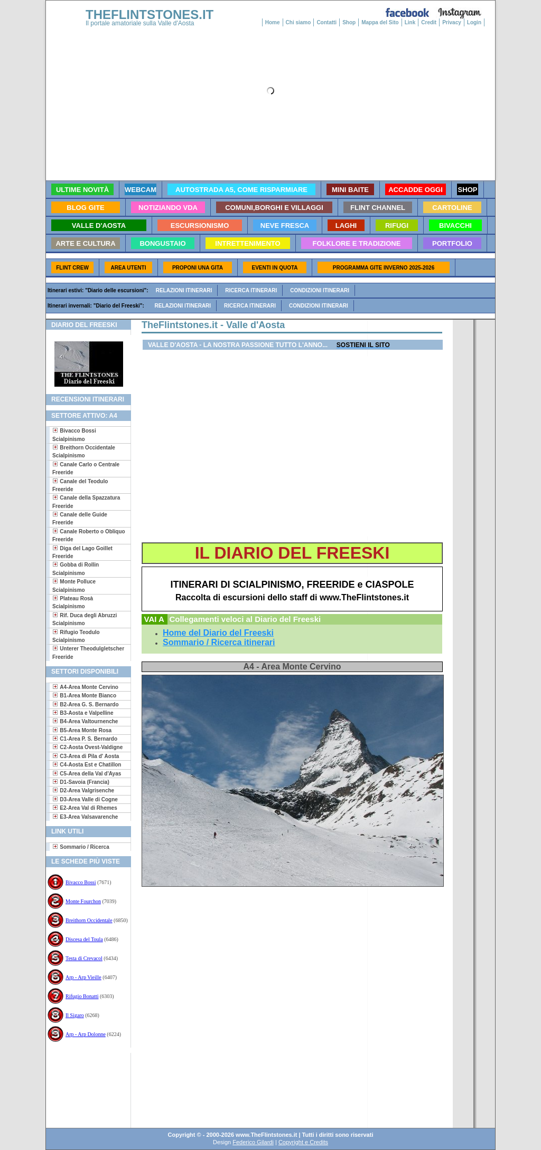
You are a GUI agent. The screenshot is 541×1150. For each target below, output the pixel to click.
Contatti (326, 22)
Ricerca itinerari (251, 290)
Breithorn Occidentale (89, 920)
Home (272, 22)
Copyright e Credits (303, 1142)
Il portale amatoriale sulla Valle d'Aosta (140, 23)
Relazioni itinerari (184, 290)
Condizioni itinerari (319, 290)
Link (410, 22)
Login (474, 22)
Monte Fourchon (83, 901)
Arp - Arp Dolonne (86, 1034)
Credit (428, 22)
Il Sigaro (75, 1015)
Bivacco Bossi (81, 882)
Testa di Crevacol (84, 958)
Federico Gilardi (253, 1142)
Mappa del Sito (380, 22)
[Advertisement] (84, 1087)
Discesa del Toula (84, 939)
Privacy (451, 22)
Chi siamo (298, 22)
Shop (349, 22)
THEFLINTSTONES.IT (149, 14)
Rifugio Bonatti (82, 996)
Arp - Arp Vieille (83, 977)
